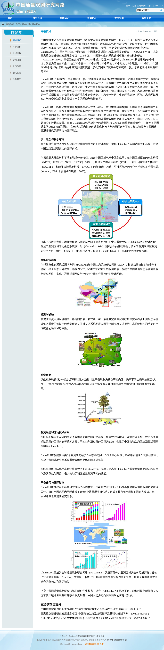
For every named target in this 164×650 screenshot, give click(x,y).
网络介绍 (37, 18)
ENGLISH (159, 6)
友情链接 (100, 636)
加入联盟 (17, 73)
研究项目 (17, 59)
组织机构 (17, 53)
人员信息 (17, 66)
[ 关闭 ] (156, 31)
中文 (151, 6)
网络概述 (36, 24)
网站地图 (91, 636)
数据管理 (119, 18)
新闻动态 (64, 18)
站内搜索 (82, 636)
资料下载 (146, 18)
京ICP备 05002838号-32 (117, 640)
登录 (128, 6)
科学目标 (17, 46)
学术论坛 (73, 636)
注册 (134, 6)
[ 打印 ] (149, 31)
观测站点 (91, 18)
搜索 (161, 10)
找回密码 (142, 6)
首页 (10, 18)
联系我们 (17, 79)
